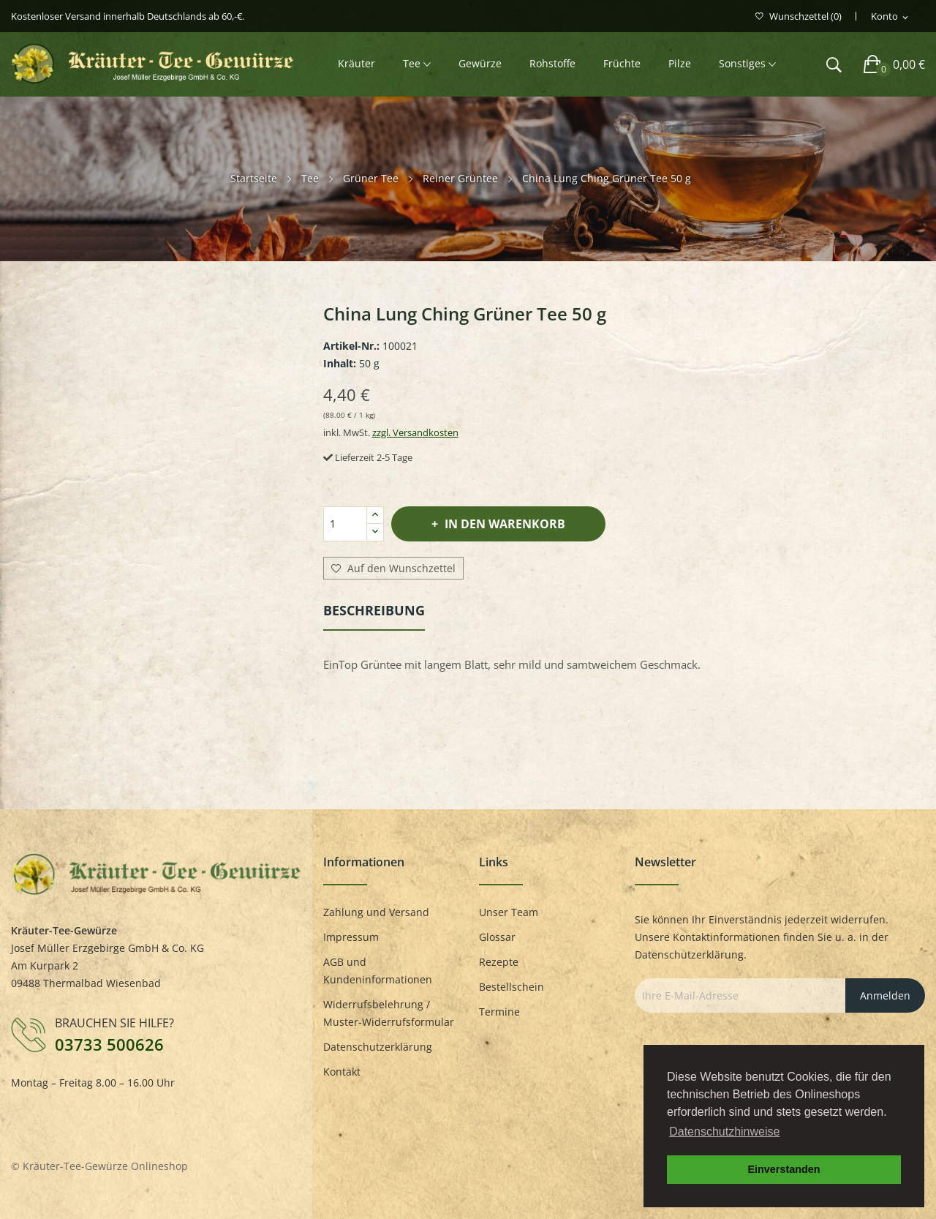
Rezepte (498, 962)
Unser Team (508, 912)
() (798, 16)
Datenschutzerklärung (377, 1047)
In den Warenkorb (503, 524)
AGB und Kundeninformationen (377, 970)
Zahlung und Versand (376, 912)
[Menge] (345, 523)
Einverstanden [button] (783, 1169)
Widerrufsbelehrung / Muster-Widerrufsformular (388, 1013)
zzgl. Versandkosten (415, 432)
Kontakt (342, 1072)
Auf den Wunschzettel (393, 568)
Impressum (351, 937)
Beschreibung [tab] (374, 610)
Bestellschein (511, 987)
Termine (499, 1012)
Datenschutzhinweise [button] (724, 1131)
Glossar (497, 937)
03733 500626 (109, 1044)
